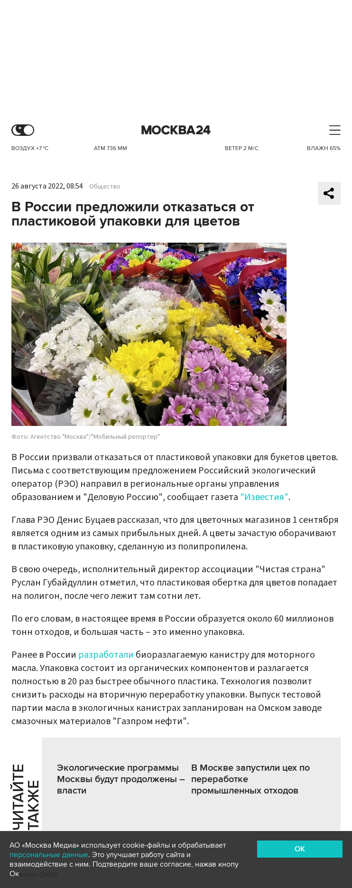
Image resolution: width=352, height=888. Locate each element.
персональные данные (48, 855)
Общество (104, 186)
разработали (107, 654)
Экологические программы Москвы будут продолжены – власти (121, 779)
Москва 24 (176, 130)
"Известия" (264, 497)
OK (300, 849)
